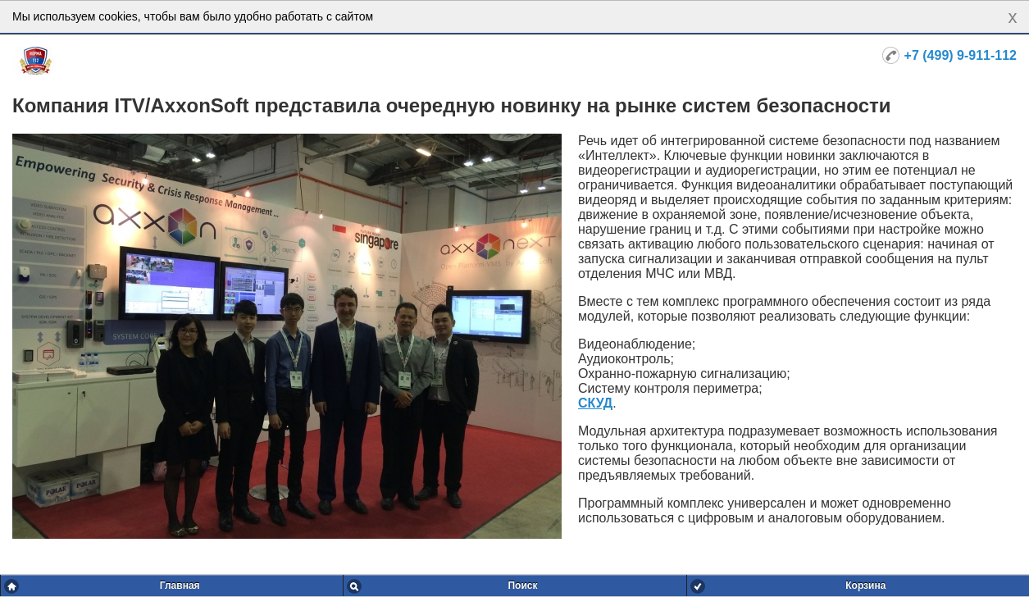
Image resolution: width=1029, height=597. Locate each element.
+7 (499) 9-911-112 (960, 55)
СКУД (595, 403)
